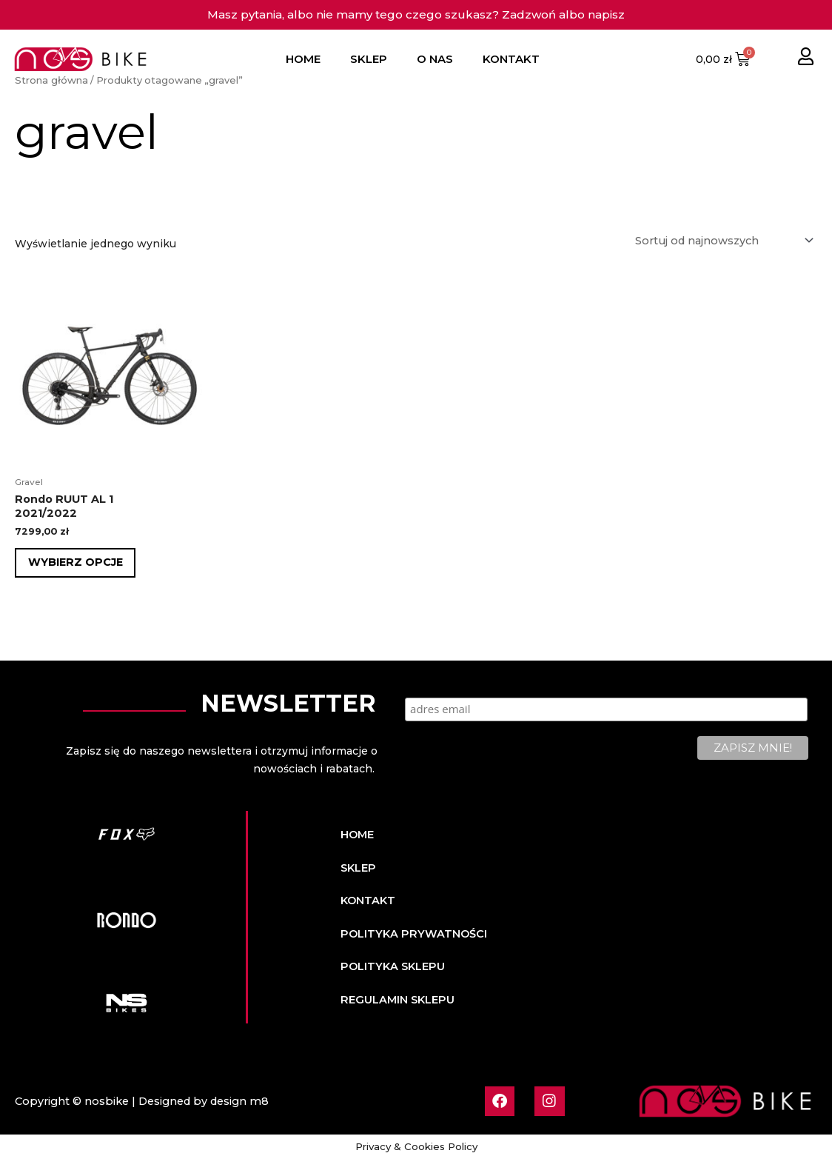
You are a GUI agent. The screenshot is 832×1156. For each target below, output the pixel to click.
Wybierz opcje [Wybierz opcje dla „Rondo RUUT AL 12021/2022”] (77, 560)
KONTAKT (511, 59)
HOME (303, 59)
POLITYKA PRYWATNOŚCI (410, 931)
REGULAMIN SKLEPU (396, 996)
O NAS (435, 59)
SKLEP (368, 59)
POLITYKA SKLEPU (390, 963)
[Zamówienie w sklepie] (723, 239)
